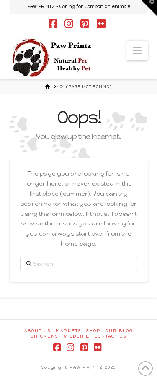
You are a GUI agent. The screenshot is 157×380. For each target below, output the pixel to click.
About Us (37, 330)
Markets (68, 330)
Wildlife (76, 336)
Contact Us (110, 336)
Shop (93, 330)
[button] (137, 50)
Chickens (44, 336)
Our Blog (119, 330)
